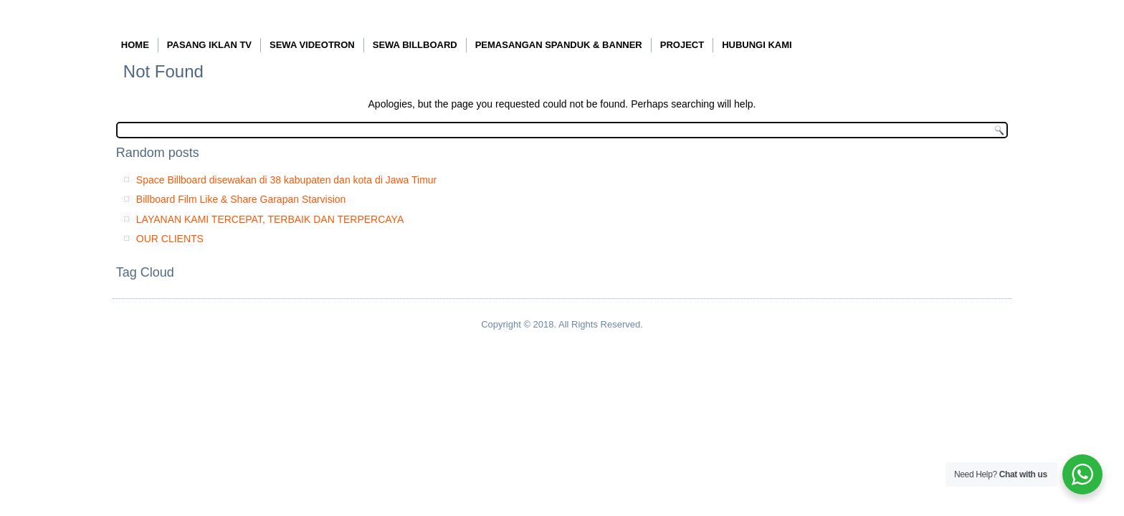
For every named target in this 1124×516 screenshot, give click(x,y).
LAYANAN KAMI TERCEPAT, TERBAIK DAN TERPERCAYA (270, 219)
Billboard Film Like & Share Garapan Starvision (241, 199)
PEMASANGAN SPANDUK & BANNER (558, 44)
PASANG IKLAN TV (209, 44)
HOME (135, 44)
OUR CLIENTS (170, 238)
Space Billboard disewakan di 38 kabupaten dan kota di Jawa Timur (286, 180)
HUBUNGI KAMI (757, 44)
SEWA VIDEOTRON (312, 44)
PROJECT (682, 44)
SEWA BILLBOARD (415, 44)
